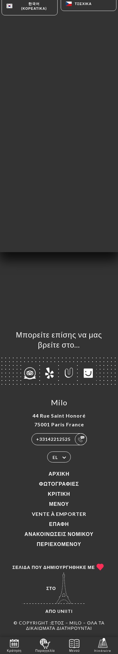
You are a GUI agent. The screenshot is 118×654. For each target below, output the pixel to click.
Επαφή (59, 524)
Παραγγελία (45, 645)
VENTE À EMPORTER (59, 514)
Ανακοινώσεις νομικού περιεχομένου (59, 539)
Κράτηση (14, 645)
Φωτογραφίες (59, 484)
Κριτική (59, 494)
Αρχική (58, 474)
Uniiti (65, 611)
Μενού (59, 504)
